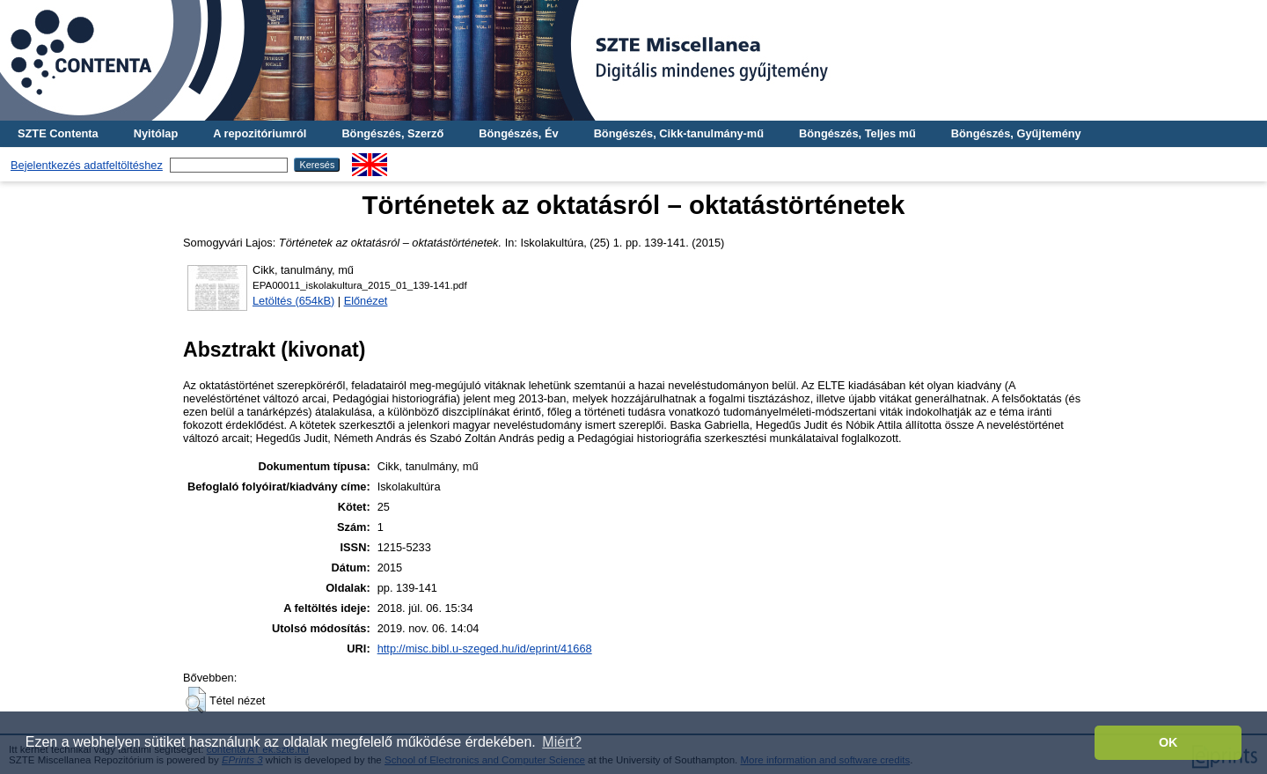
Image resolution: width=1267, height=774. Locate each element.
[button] (196, 700)
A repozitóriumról (259, 133)
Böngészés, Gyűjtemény (1016, 133)
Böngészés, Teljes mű (857, 133)
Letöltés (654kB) (293, 300)
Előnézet (366, 300)
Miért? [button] (561, 741)
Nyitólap (156, 133)
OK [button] (1168, 742)
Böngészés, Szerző (392, 133)
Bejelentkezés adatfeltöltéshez (87, 165)
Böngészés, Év (518, 133)
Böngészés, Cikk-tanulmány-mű (679, 133)
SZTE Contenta (58, 133)
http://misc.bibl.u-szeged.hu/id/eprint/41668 (484, 648)
